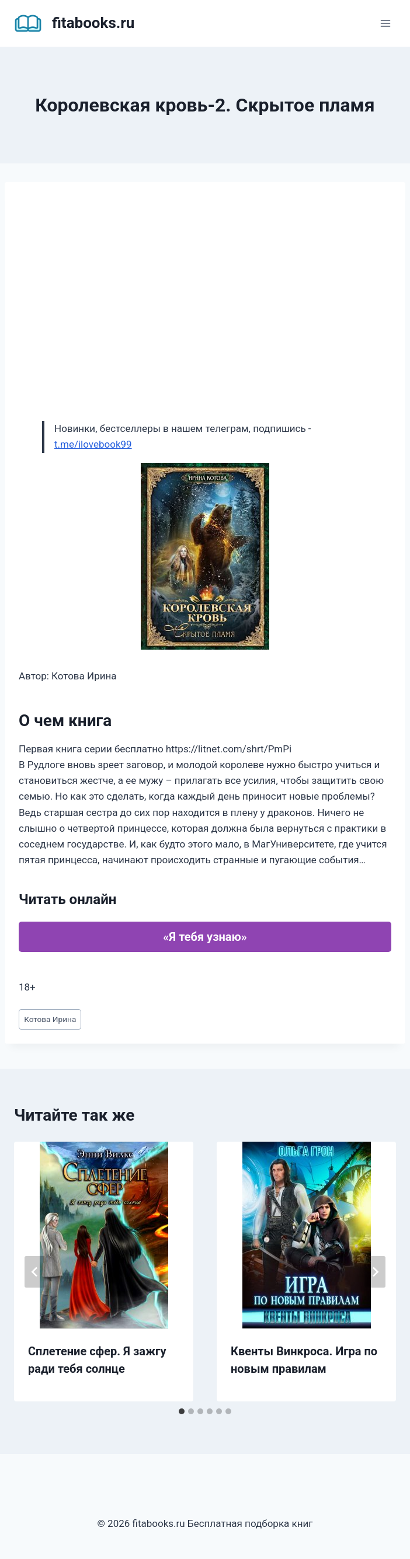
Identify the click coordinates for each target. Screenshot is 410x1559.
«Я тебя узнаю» (204, 937)
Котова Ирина (50, 1019)
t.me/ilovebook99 (93, 444)
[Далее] (374, 1272)
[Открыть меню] (385, 23)
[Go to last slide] (35, 1272)
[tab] (182, 1411)
